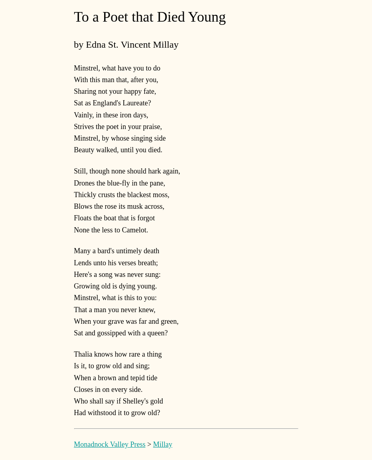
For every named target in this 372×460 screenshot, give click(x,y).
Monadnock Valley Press (110, 444)
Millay (162, 444)
